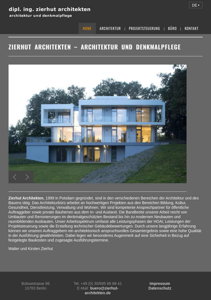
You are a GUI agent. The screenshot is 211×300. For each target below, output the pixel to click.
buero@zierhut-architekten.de (101, 290)
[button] (195, 5)
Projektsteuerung (144, 28)
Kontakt (191, 28)
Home (87, 28)
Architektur (110, 28)
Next (27, 177)
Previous (15, 177)
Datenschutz (159, 288)
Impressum (160, 283)
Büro (172, 28)
